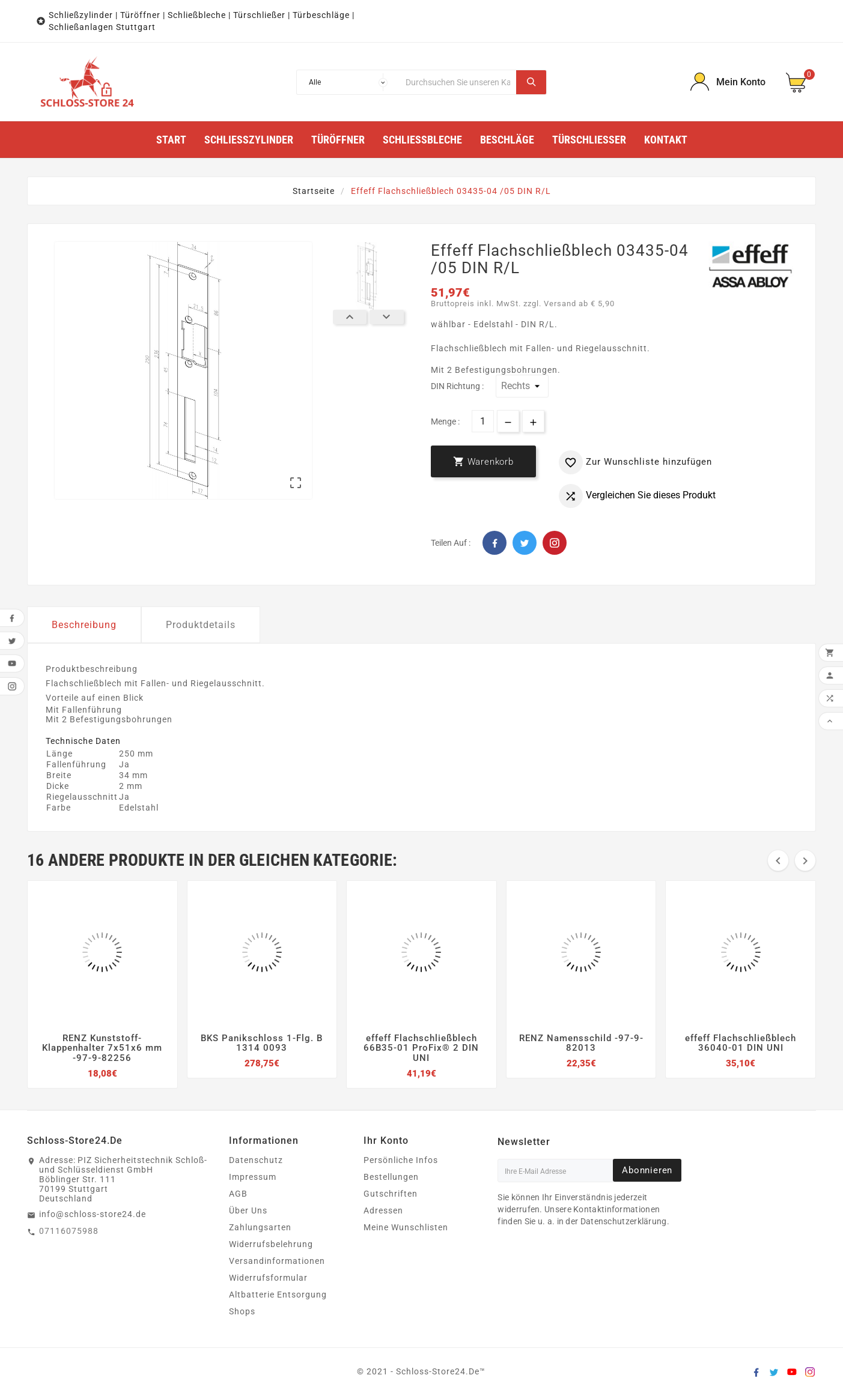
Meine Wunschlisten (406, 1227)
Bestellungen (391, 1177)
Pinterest (555, 543)
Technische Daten (83, 741)
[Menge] (483, 421)
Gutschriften (391, 1193)
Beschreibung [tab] (84, 624)
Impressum (252, 1177)
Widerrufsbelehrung (271, 1244)
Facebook (494, 543)
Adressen (383, 1210)
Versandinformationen (277, 1261)
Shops (242, 1311)
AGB (238, 1193)
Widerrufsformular (268, 1278)
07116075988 (69, 1231)
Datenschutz (256, 1160)
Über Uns (248, 1210)
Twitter (525, 543)
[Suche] (458, 82)
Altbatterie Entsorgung (278, 1294)
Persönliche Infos (401, 1160)
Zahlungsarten (260, 1227)
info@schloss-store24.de (92, 1214)
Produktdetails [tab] (201, 624)
